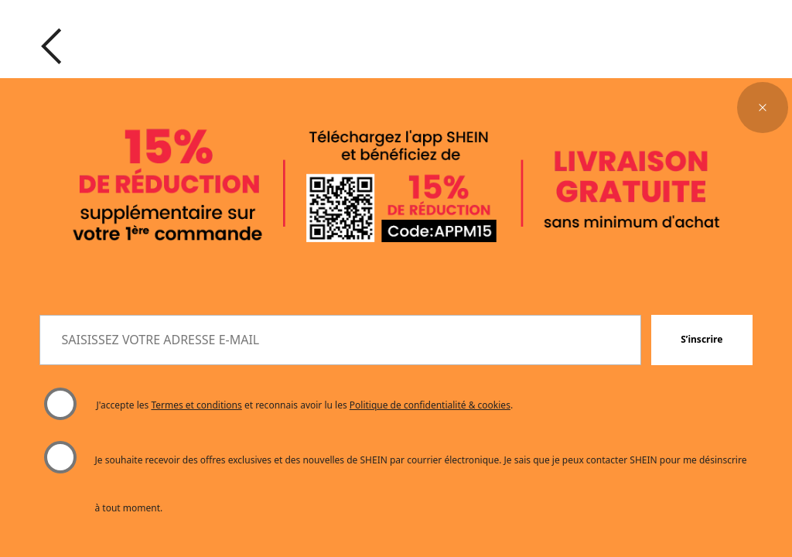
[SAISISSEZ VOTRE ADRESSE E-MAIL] (340, 340)
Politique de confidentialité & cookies (430, 405)
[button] (762, 107)
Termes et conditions (196, 405)
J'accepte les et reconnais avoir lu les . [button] (305, 405)
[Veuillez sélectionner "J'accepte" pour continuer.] (59, 404)
